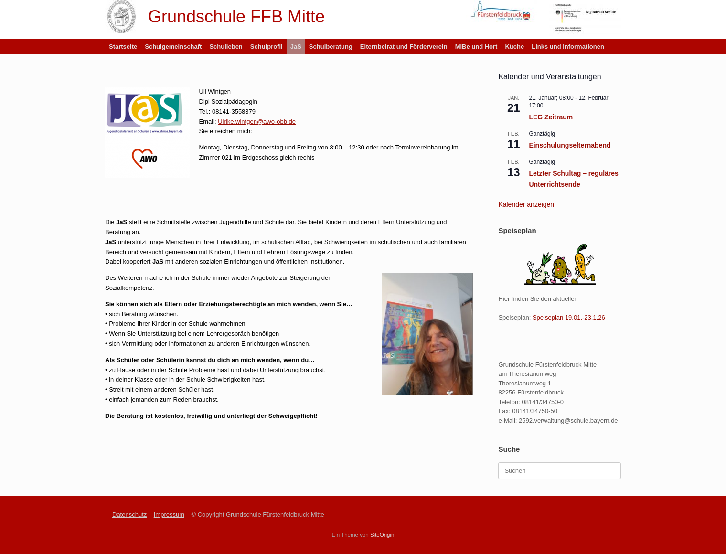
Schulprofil (266, 46)
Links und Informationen (568, 46)
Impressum (169, 514)
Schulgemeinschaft (173, 46)
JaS (295, 46)
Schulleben (225, 46)
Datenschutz (129, 514)
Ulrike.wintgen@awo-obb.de (257, 121)
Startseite (123, 46)
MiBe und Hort (476, 46)
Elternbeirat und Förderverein (404, 46)
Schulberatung (330, 46)
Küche (514, 46)
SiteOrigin (382, 535)
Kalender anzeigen (526, 204)
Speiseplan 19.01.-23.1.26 (569, 317)
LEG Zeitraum (551, 117)
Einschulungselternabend (569, 145)
